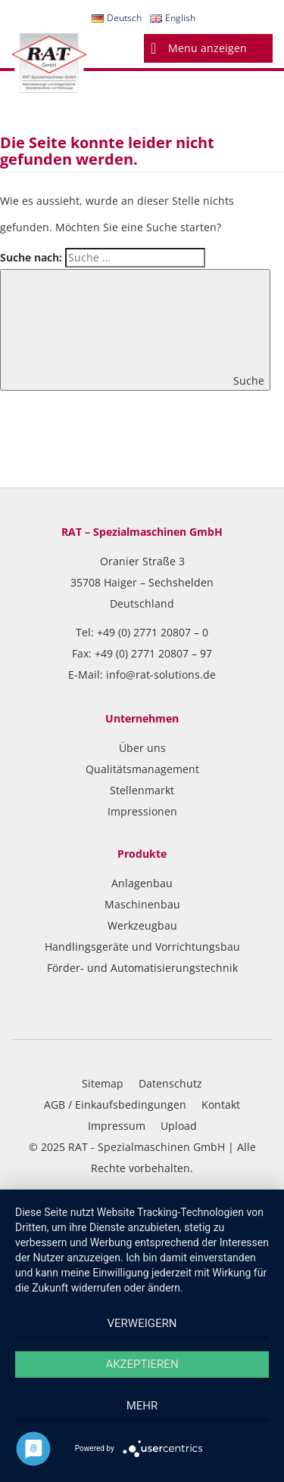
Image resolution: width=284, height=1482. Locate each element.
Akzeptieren (141, 1364)
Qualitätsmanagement (142, 769)
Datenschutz (170, 1083)
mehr (142, 1405)
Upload (179, 1125)
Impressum (116, 1125)
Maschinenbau (142, 904)
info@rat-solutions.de (161, 674)
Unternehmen (142, 718)
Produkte (142, 853)
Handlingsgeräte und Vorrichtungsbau (142, 946)
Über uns (142, 748)
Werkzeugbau (142, 925)
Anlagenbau (142, 883)
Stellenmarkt (142, 790)
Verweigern (142, 1323)
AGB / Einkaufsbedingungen (115, 1104)
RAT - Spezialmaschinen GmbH (146, 1147)
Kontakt (220, 1104)
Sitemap (102, 1083)
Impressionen (142, 811)
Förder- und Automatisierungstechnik (142, 968)
